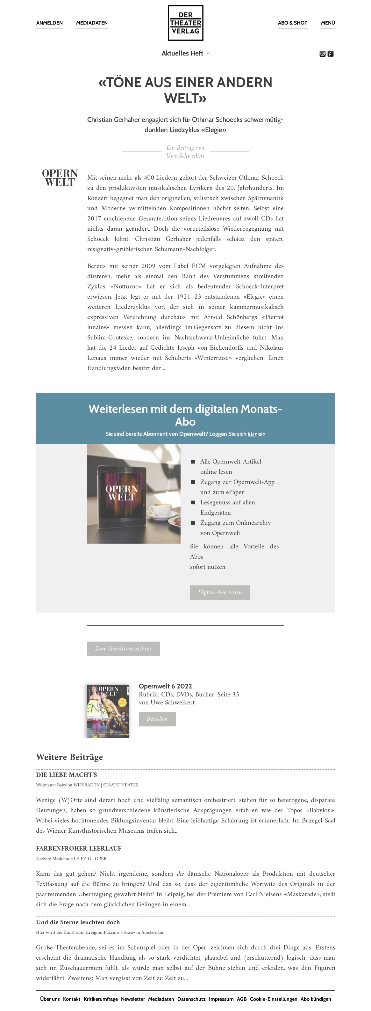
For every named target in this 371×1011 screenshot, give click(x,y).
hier (252, 434)
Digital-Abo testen (220, 592)
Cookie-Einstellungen (273, 999)
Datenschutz (191, 999)
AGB (242, 999)
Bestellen (157, 719)
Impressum (221, 999)
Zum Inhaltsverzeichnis (123, 649)
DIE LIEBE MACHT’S (66, 775)
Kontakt (72, 999)
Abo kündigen (316, 999)
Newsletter (133, 999)
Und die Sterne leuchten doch (78, 922)
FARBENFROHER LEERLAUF (78, 849)
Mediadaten (161, 999)
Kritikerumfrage (101, 999)
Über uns (50, 999)
